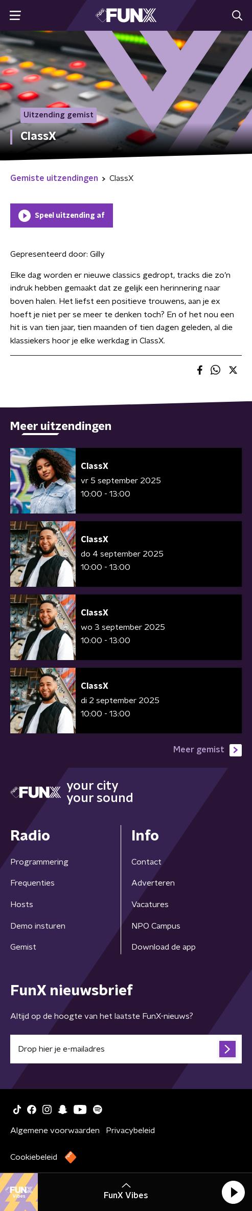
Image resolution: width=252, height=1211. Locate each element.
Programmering (39, 862)
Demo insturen (37, 926)
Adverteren (153, 883)
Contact (146, 862)
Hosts (21, 904)
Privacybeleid (130, 1130)
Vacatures (150, 904)
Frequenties (32, 883)
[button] (233, 1192)
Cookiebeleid (33, 1157)
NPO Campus (155, 926)
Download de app (163, 947)
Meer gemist (207, 750)
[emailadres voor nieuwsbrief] (126, 1049)
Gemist (23, 947)
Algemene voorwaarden (55, 1130)
